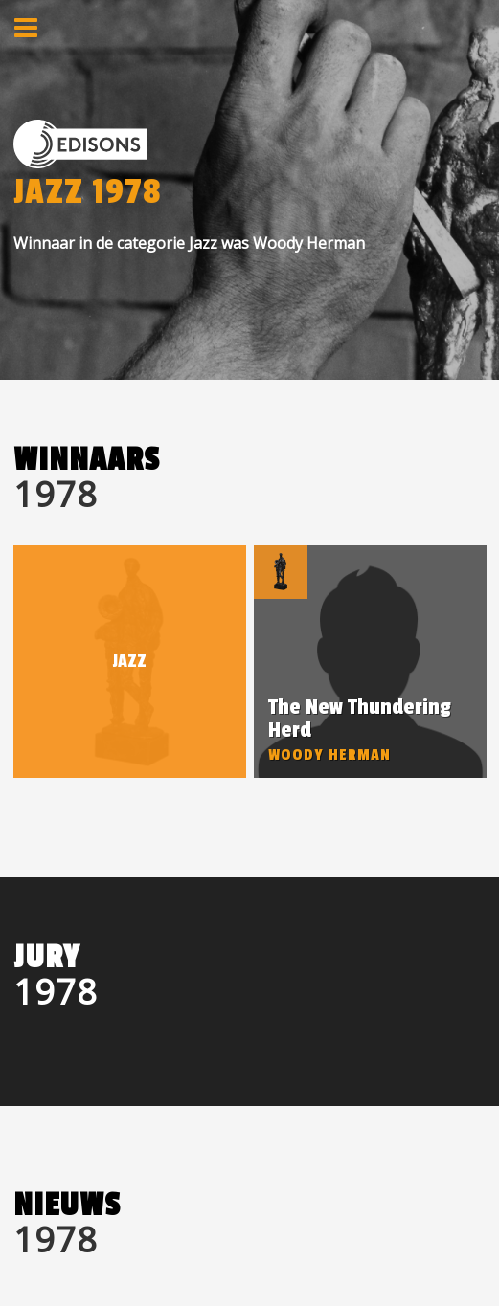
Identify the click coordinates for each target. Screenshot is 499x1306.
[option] (370, 661)
